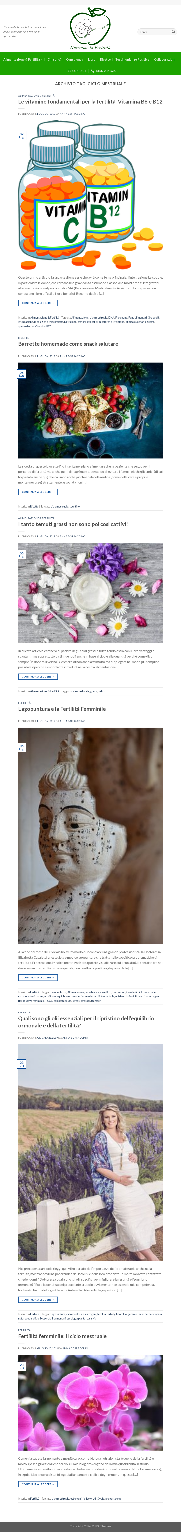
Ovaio (100, 1498)
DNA (111, 317)
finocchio (121, 1314)
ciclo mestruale (98, 317)
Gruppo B (153, 317)
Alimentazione (79, 317)
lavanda (143, 1314)
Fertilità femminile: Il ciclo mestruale (62, 1336)
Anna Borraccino (72, 113)
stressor (85, 1000)
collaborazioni (26, 996)
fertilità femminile (104, 996)
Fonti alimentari (137, 317)
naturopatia (25, 1318)
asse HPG (106, 992)
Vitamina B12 (43, 326)
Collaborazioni (164, 59)
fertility (111, 1314)
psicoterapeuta (62, 1000)
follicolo (87, 1498)
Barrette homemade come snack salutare (68, 343)
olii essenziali (45, 1318)
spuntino (74, 506)
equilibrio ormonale (68, 996)
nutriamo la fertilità (126, 996)
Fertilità (24, 703)
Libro (91, 59)
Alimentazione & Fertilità (23, 59)
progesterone (104, 321)
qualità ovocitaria (135, 321)
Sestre (150, 321)
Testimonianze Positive (132, 59)
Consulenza (74, 59)
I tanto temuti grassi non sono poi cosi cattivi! (73, 524)
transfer (96, 1000)
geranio (132, 1314)
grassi (93, 691)
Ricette (105, 59)
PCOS (49, 1000)
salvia (92, 1318)
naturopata (155, 1314)
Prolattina (118, 321)
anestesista (92, 992)
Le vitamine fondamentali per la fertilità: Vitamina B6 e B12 (90, 101)
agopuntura (58, 1314)
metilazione (41, 321)
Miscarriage (56, 321)
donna (39, 996)
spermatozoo (26, 326)
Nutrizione (70, 321)
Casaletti (131, 992)
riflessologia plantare (75, 1318)
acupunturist (59, 992)
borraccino (119, 992)
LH (94, 1498)
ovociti (91, 321)
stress (76, 1000)
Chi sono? (54, 59)
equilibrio (50, 996)
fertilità (101, 1314)
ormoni (82, 321)
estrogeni (90, 1314)
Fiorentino (121, 317)
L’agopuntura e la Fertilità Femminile (62, 709)
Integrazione (25, 321)
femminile (87, 996)
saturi (101, 691)
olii (34, 1318)
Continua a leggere (38, 303)
